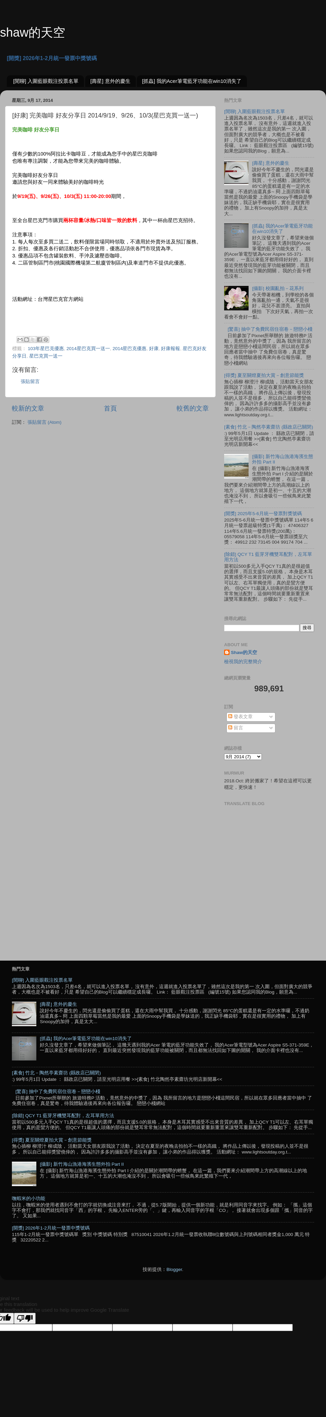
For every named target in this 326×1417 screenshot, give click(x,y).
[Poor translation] (25, 1318)
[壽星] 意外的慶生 (110, 81)
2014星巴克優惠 (129, 348)
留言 (235, 727)
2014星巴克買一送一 (88, 348)
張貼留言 (30, 381)
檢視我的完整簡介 (243, 661)
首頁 (110, 408)
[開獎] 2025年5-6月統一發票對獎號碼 (263, 513)
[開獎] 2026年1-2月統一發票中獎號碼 (52, 58)
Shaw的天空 (244, 652)
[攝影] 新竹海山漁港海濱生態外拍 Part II (82, 1164)
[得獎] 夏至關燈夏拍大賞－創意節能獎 (264, 375)
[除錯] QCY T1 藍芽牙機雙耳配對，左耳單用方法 (63, 1115)
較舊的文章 (193, 408)
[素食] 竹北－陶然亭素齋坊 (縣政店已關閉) (268, 427)
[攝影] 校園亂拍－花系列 (277, 288)
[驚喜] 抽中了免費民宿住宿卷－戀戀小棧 (270, 329)
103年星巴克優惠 (46, 348)
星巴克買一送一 (45, 356)
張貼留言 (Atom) (44, 422)
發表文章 (240, 716)
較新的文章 (28, 408)
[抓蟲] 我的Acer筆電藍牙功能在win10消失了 (191, 81)
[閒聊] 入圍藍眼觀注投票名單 (46, 81)
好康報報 (170, 348)
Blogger (174, 1269)
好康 (154, 348)
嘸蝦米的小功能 (28, 1198)
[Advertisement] (63, 880)
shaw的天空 (32, 32)
